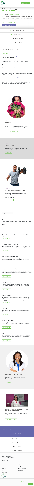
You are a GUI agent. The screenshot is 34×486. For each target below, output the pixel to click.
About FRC (4, 470)
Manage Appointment (8, 25)
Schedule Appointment (9, 22)
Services (8, 152)
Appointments (17, 433)
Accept (30, 484)
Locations (3, 462)
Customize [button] (2, 484)
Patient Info (4, 468)
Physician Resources (22, 468)
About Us (5, 53)
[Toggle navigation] (32, 3)
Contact (19, 464)
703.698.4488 (25, 3)
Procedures (4, 464)
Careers (19, 462)
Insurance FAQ (20, 470)
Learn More (7, 129)
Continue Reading (11, 419)
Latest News (20, 466)
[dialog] (17, 482)
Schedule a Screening (12, 131)
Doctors (8, 382)
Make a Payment (18, 42)
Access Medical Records (18, 30)
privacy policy (21, 481)
